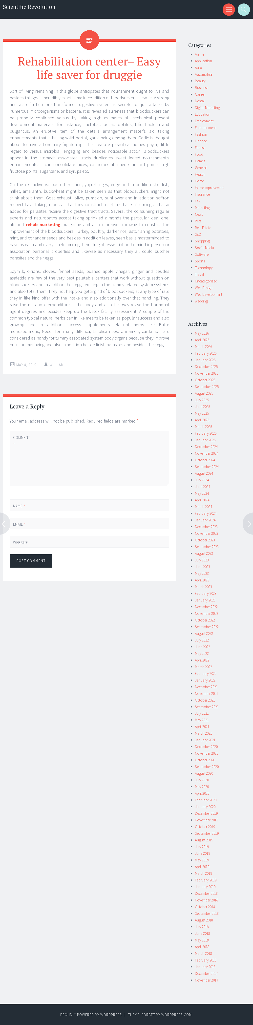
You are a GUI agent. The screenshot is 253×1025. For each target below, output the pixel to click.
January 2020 (205, 806)
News (199, 214)
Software (202, 254)
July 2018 (202, 926)
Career (200, 94)
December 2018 (206, 893)
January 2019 (205, 886)
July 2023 (202, 560)
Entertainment (205, 127)
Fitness (200, 147)
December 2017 (206, 973)
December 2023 (206, 526)
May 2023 (202, 573)
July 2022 (202, 640)
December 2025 (206, 366)
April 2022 (202, 660)
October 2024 (205, 460)
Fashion (201, 134)
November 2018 (206, 900)
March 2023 (203, 586)
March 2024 (203, 506)
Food (199, 154)
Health (200, 174)
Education (202, 114)
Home (199, 181)
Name (19, 506)
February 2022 (205, 673)
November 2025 (206, 373)
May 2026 (202, 333)
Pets (198, 221)
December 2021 (206, 686)
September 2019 (207, 833)
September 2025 (207, 386)
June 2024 (202, 486)
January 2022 (205, 680)
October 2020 (205, 760)
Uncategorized (206, 281)
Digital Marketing (207, 107)
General (201, 167)
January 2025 (205, 440)
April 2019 (202, 866)
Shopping (202, 241)
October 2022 (205, 620)
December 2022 (206, 606)
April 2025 (202, 420)
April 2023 (202, 580)
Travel (199, 274)
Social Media (204, 247)
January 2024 (205, 520)
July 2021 (202, 713)
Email (19, 524)
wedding (201, 301)
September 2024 (207, 466)
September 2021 (207, 707)
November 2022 (206, 613)
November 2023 (206, 533)
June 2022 (202, 646)
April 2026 (202, 340)
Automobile (203, 74)
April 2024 (202, 500)
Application (203, 61)
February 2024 (205, 513)
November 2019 (206, 820)
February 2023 (205, 593)
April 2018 (202, 946)
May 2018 (202, 940)
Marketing (202, 207)
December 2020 (206, 746)
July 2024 (202, 480)
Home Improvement (209, 187)
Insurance (202, 194)
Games (200, 161)
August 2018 (204, 920)
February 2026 (205, 353)
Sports (200, 261)
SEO (198, 234)
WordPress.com (176, 1014)
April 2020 (202, 793)
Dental (200, 101)
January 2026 (205, 360)
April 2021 (202, 726)
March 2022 (203, 666)
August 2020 (204, 773)
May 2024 (202, 493)
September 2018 (207, 913)
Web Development (208, 294)
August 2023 (204, 553)
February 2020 (205, 800)
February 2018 (205, 960)
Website (20, 542)
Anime (199, 54)
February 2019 (205, 880)
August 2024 (204, 473)
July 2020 (202, 780)
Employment (204, 121)
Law (198, 201)
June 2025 (202, 406)
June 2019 (202, 853)
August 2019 (204, 840)
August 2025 (204, 393)
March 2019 (203, 873)
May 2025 (202, 413)
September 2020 (207, 766)
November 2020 (206, 753)
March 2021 (203, 733)
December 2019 (206, 813)
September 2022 (207, 626)
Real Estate (203, 227)
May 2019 (202, 860)
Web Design (203, 287)
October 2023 (205, 540)
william (57, 365)
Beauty (200, 81)
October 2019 (205, 826)
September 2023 (207, 546)
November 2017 (206, 980)
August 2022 (204, 633)
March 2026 (203, 346)
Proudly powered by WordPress (91, 1014)
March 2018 (203, 953)
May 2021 (202, 720)
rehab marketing (43, 224)
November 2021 (206, 693)
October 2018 (205, 906)
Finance (201, 141)
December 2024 (206, 446)
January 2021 (205, 740)
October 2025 (205, 380)
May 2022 (202, 653)
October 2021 (205, 700)
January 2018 (205, 966)
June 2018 (202, 933)
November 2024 (206, 453)
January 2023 (205, 600)
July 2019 (202, 846)
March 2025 (203, 426)
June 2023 (202, 566)
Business (201, 87)
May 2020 (202, 786)
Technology (204, 267)
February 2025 (205, 433)
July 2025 (202, 400)
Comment (21, 441)
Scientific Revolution (29, 7)
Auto (198, 67)
